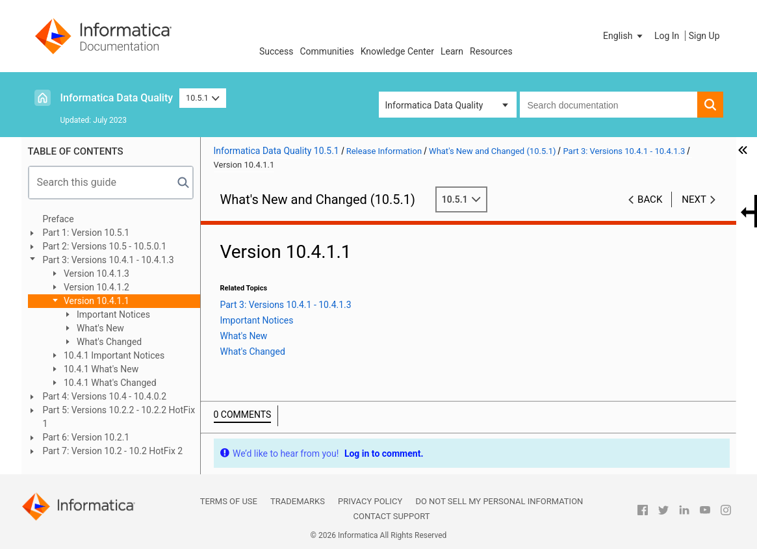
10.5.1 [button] (203, 98)
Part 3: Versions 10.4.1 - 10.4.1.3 (108, 260)
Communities (327, 51)
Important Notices (112, 314)
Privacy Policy (370, 501)
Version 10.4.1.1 (96, 301)
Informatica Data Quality (116, 98)
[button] (624, 36)
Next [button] (694, 199)
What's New (99, 328)
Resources (491, 51)
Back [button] (649, 199)
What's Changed (108, 342)
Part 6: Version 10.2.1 (86, 437)
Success (276, 51)
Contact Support (391, 516)
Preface (58, 219)
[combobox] (608, 105)
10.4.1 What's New (100, 369)
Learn (452, 51)
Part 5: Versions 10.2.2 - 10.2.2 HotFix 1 (119, 417)
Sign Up (704, 36)
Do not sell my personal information (499, 501)
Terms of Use (228, 501)
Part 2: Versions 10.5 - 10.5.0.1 (105, 246)
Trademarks (297, 501)
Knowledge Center (397, 51)
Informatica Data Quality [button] (434, 105)
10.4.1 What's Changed (109, 382)
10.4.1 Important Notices (113, 355)
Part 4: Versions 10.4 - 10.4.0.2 (105, 396)
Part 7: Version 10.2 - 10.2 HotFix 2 (113, 451)
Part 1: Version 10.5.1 (86, 232)
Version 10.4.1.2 (96, 287)
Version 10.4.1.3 (96, 273)
